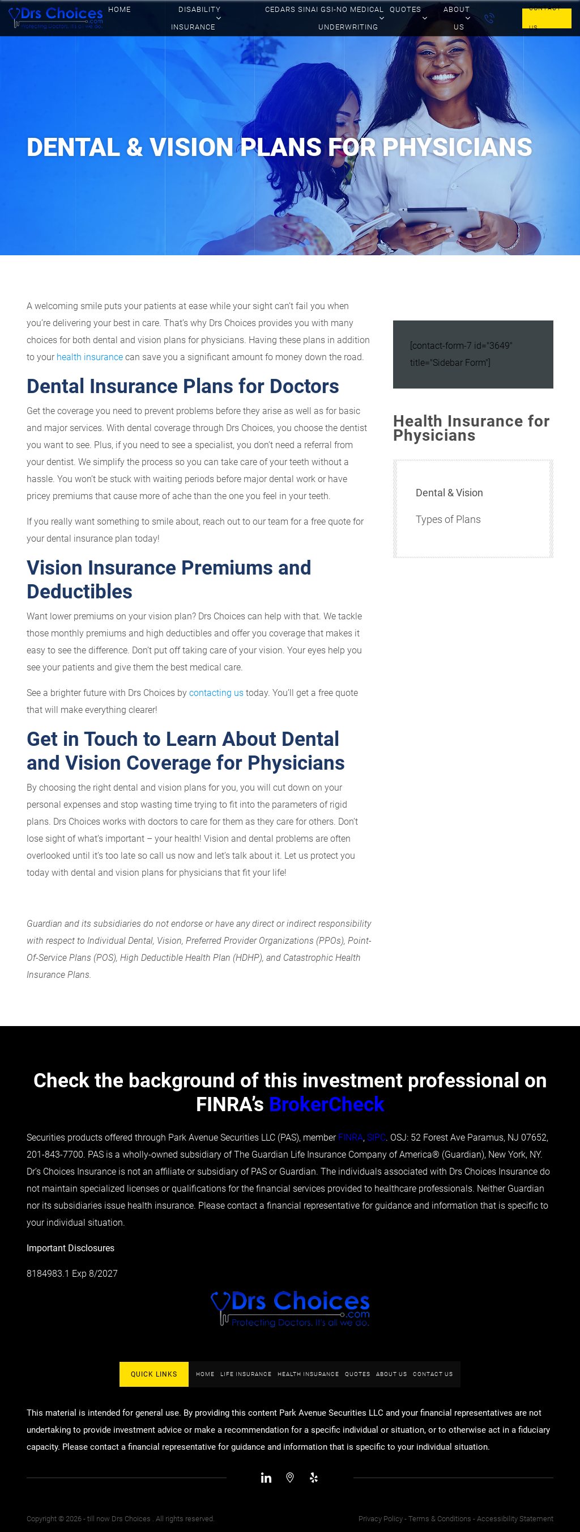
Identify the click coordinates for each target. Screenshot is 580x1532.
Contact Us (545, 18)
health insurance (90, 357)
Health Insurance (308, 1374)
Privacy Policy (381, 1518)
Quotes (357, 1374)
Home (205, 1374)
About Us (391, 1374)
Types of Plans (448, 519)
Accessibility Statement (515, 1518)
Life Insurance (246, 1374)
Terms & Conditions (439, 1518)
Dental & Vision (449, 493)
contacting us (216, 692)
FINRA (350, 1137)
